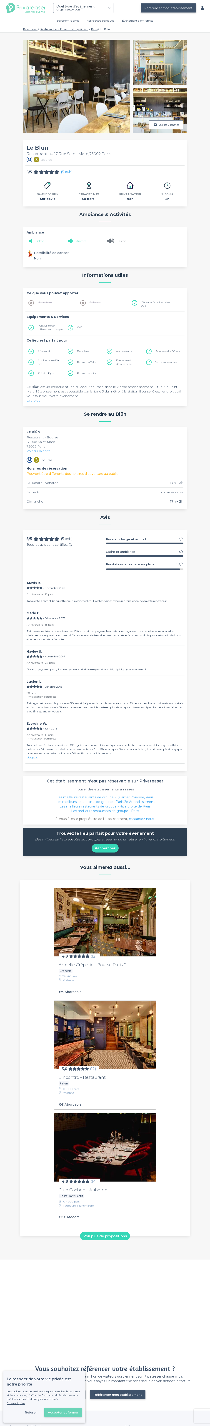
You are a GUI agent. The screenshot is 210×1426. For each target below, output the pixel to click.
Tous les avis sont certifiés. (49, 545)
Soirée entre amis (68, 20)
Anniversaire (124, 351)
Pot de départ (47, 373)
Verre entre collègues (100, 20)
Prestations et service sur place (144, 564)
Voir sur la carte (39, 451)
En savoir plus (16, 1403)
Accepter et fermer (63, 1412)
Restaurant (36, 437)
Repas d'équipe (87, 373)
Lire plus (33, 400)
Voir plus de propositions (105, 1236)
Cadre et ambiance (144, 551)
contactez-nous (141, 819)
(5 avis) (67, 172)
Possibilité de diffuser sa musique (50, 327)
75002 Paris (36, 446)
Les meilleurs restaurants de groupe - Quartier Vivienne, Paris (105, 797)
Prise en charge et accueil (144, 539)
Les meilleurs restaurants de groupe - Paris (105, 811)
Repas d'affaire (86, 362)
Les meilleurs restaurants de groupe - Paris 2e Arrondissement (105, 802)
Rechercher (105, 848)
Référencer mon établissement (168, 8)
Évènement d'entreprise (137, 20)
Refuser (31, 1412)
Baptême (83, 351)
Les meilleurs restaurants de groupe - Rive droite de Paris (105, 806)
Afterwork (44, 351)
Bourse (52, 437)
